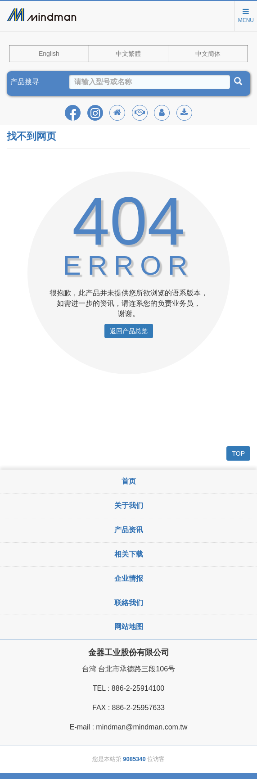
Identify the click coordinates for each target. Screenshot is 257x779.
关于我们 (128, 505)
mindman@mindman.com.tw (141, 727)
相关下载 (128, 554)
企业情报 (128, 578)
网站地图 (128, 626)
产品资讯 (128, 530)
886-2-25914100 (138, 688)
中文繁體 (128, 53)
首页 (129, 481)
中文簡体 (208, 53)
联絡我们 (128, 603)
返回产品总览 (129, 331)
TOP (238, 453)
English (49, 53)
